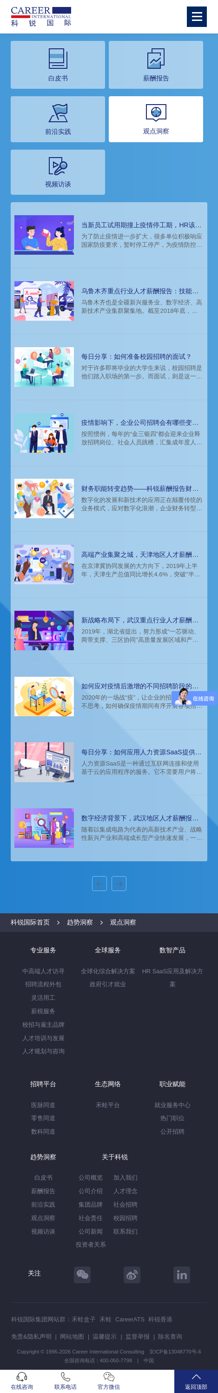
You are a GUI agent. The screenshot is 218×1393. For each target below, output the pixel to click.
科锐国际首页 (30, 922)
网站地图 (72, 1336)
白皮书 (43, 1177)
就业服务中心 (172, 1105)
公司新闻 (91, 1231)
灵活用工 (43, 997)
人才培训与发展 (43, 1038)
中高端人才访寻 (43, 971)
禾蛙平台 (108, 1105)
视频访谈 (43, 1231)
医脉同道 (43, 1105)
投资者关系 (91, 1244)
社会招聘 (125, 1204)
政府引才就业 (108, 984)
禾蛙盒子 (84, 1319)
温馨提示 (104, 1336)
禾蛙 (105, 1319)
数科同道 (43, 1131)
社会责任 (91, 1218)
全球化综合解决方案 (108, 971)
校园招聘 (125, 1218)
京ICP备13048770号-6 (175, 1351)
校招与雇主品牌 (43, 1024)
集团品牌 (91, 1204)
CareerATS (130, 1319)
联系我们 (125, 1231)
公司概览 (91, 1177)
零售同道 (43, 1118)
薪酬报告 (43, 1191)
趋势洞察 (80, 922)
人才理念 (125, 1191)
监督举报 (138, 1336)
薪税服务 (43, 1011)
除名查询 (170, 1336)
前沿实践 (43, 1204)
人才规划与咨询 (43, 1051)
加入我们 (125, 1177)
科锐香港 (160, 1319)
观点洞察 (123, 922)
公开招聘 (172, 1131)
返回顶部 (196, 1381)
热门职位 (172, 1118)
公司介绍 (91, 1191)
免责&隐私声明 (31, 1336)
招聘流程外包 (43, 984)
